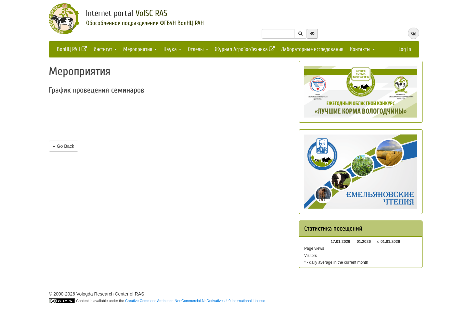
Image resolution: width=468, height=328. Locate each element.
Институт (105, 49)
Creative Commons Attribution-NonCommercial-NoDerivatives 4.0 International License (195, 301)
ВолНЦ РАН (72, 49)
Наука (172, 49)
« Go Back (63, 146)
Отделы (198, 49)
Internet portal (126, 13)
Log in (404, 49)
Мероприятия (140, 49)
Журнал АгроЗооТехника (245, 49)
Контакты (362, 49)
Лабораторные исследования (312, 49)
